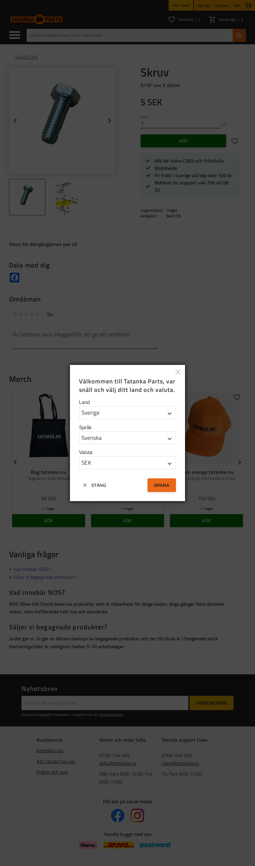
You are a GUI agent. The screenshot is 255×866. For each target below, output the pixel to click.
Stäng (98, 485)
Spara (162, 485)
